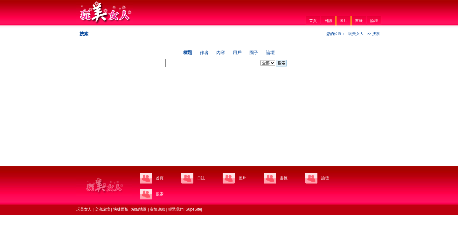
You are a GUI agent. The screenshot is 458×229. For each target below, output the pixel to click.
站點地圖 (139, 209)
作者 (204, 52)
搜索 (281, 63)
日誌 (328, 20)
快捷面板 (120, 209)
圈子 (253, 52)
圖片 (343, 20)
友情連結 (157, 209)
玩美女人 (356, 33)
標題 (187, 52)
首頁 (313, 20)
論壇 (374, 20)
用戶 (237, 52)
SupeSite (193, 209)
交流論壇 (102, 209)
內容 (220, 52)
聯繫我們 (176, 209)
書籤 (359, 20)
